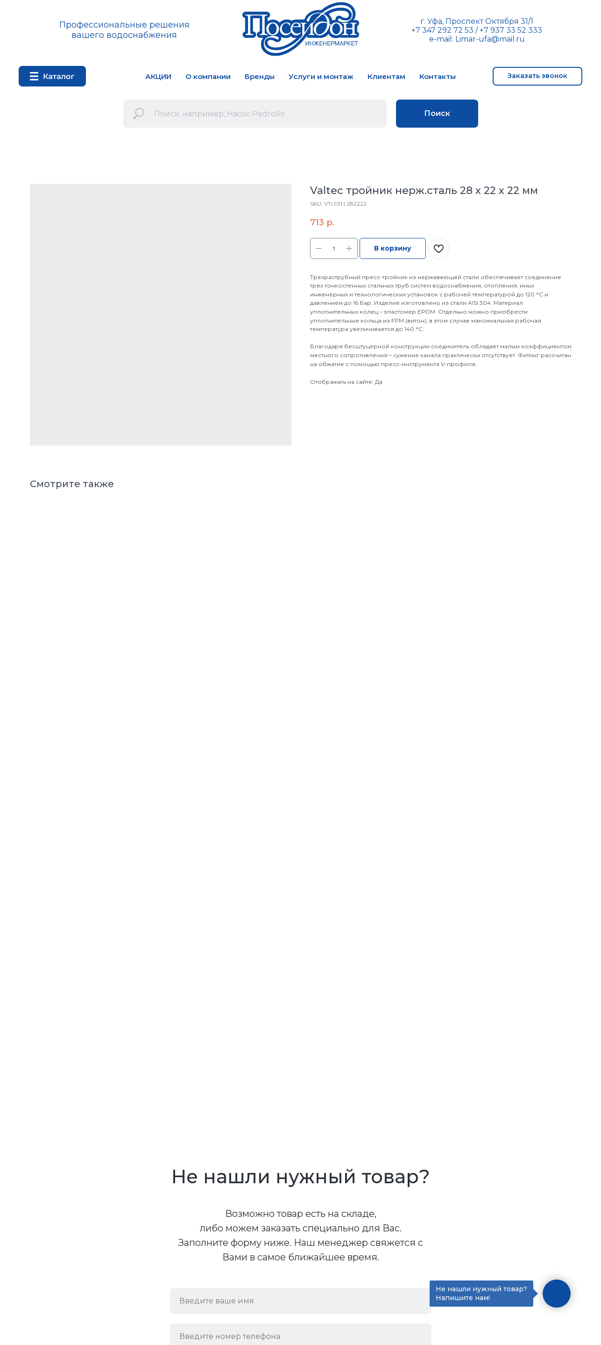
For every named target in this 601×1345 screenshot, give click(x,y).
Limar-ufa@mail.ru (490, 39)
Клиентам (386, 76)
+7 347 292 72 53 (442, 30)
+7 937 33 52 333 (511, 30)
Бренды (260, 76)
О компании (208, 76)
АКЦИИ (158, 76)
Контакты (437, 76)
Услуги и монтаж (321, 76)
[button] (537, 76)
